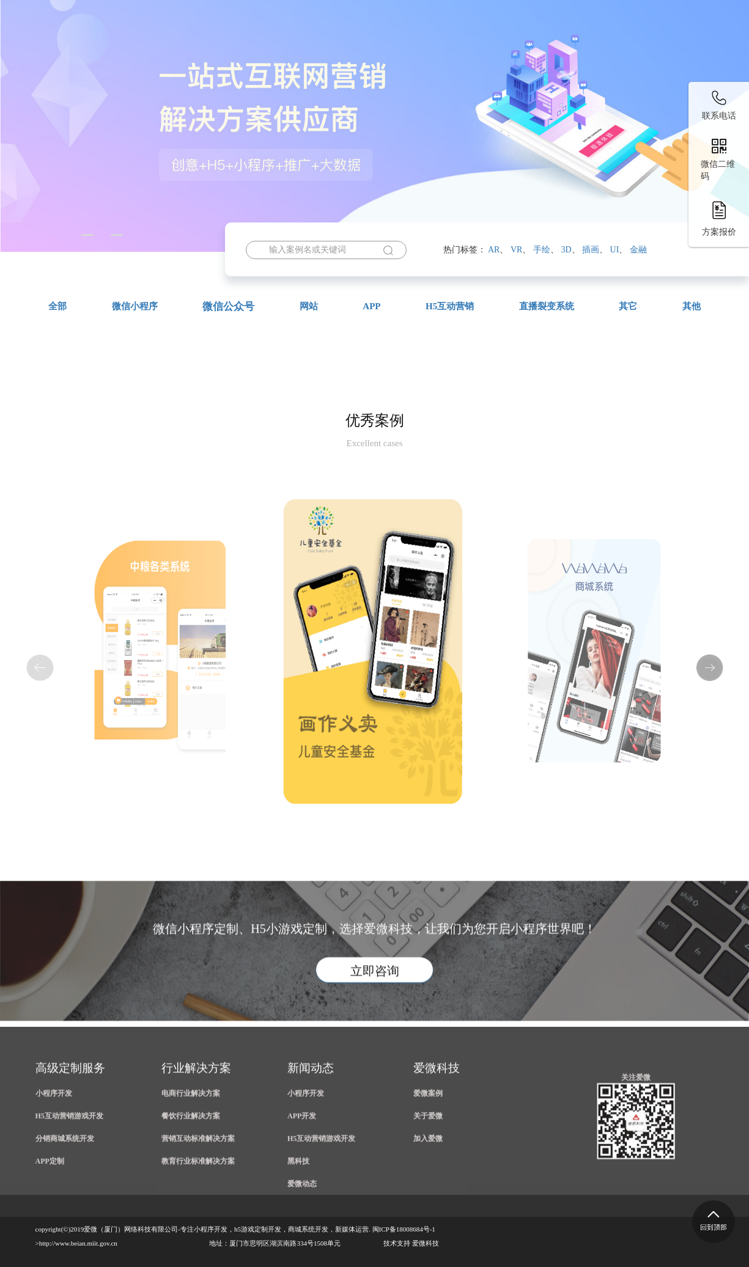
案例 (498, 45)
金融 (638, 249)
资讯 (634, 45)
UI (614, 249)
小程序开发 (347, 45)
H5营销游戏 (266, 45)
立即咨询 (374, 1022)
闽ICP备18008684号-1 (403, 1229)
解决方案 (568, 45)
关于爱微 (697, 45)
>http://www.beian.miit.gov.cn (76, 1243)
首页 (198, 45)
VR (516, 249)
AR (494, 249)
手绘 (541, 249)
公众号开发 (426, 45)
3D (566, 249)
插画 (590, 249)
